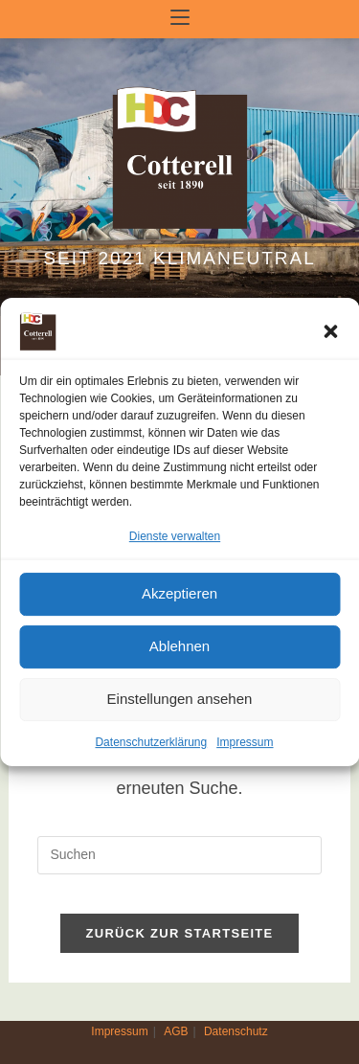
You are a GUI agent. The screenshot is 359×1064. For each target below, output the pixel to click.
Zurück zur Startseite (179, 933)
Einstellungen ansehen (180, 699)
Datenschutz (236, 1031)
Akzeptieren (179, 594)
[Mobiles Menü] (180, 18)
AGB (176, 1031)
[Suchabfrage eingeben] (179, 855)
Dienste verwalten (174, 536)
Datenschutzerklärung (151, 742)
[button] (330, 331)
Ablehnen (179, 647)
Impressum (244, 742)
